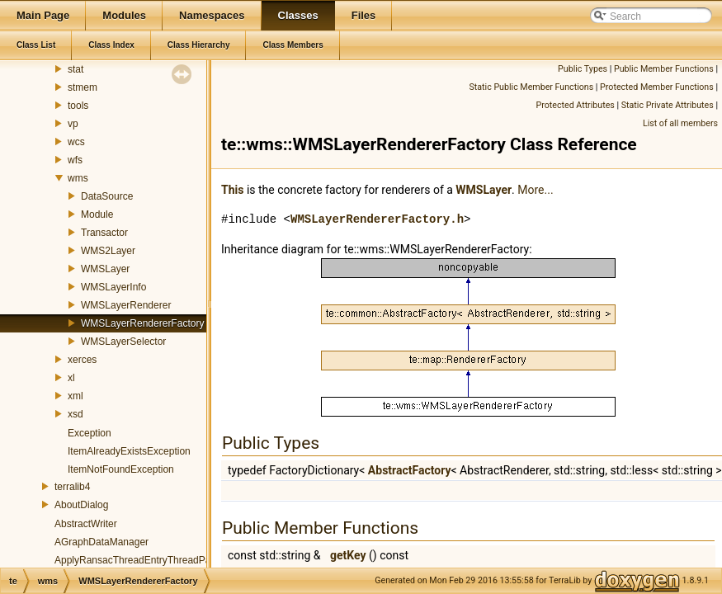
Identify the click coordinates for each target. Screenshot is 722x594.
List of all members (680, 123)
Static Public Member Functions (531, 87)
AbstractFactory (409, 470)
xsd (75, 414)
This (232, 189)
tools (78, 105)
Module (97, 214)
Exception (89, 433)
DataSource (107, 196)
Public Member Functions (664, 69)
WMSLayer (105, 269)
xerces (82, 359)
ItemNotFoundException (121, 469)
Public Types (582, 69)
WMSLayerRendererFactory (142, 323)
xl (71, 378)
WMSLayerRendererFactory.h (377, 219)
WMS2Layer (108, 251)
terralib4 (72, 487)
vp (73, 124)
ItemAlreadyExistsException (129, 451)
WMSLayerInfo (113, 287)
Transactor (104, 232)
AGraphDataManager (101, 542)
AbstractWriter (85, 524)
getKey (348, 555)
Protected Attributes (575, 105)
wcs (76, 142)
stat (75, 69)
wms (78, 178)
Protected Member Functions (657, 87)
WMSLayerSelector (123, 341)
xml (75, 396)
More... (535, 189)
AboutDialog (81, 505)
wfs (75, 160)
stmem (82, 87)
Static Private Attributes (667, 105)
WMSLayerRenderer (126, 305)
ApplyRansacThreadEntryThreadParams (143, 560)
